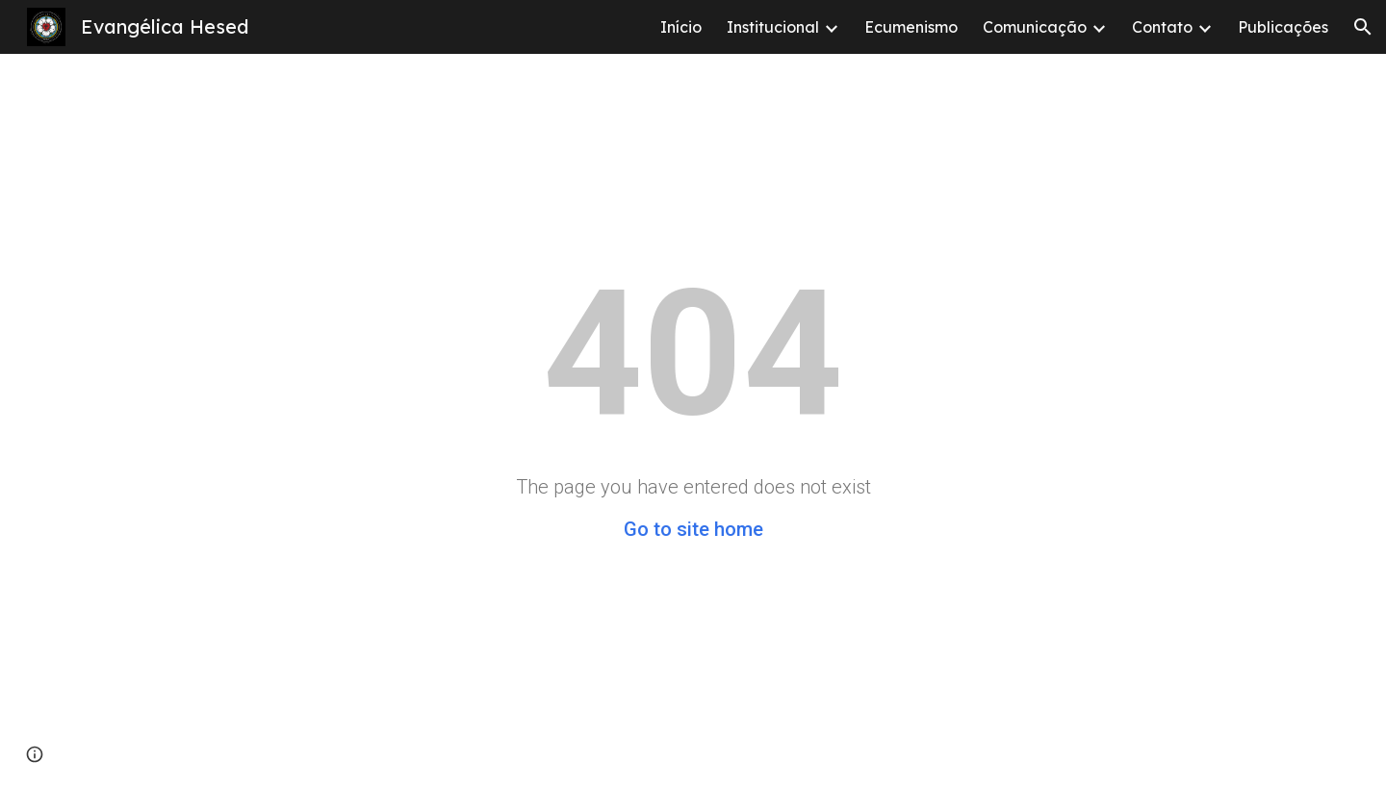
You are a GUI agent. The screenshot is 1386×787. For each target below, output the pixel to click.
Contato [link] (1162, 27)
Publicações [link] (1283, 27)
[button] (1363, 27)
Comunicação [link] (1035, 27)
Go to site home (693, 529)
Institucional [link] (773, 27)
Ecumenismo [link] (911, 27)
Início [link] (681, 27)
